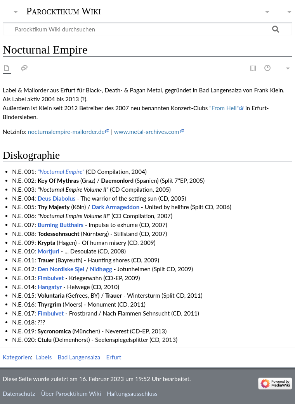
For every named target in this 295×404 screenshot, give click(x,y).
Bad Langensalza (78, 357)
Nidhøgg (101, 268)
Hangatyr (50, 286)
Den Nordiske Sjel (61, 268)
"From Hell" (224, 107)
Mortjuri (48, 251)
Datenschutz (19, 393)
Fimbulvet (51, 277)
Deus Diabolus (57, 198)
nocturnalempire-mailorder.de (66, 131)
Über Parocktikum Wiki (71, 393)
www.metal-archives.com (146, 131)
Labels (43, 357)
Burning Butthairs (60, 224)
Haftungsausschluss (132, 393)
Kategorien (17, 357)
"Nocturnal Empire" (61, 171)
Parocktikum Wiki (63, 10)
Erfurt (113, 357)
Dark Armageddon (115, 206)
